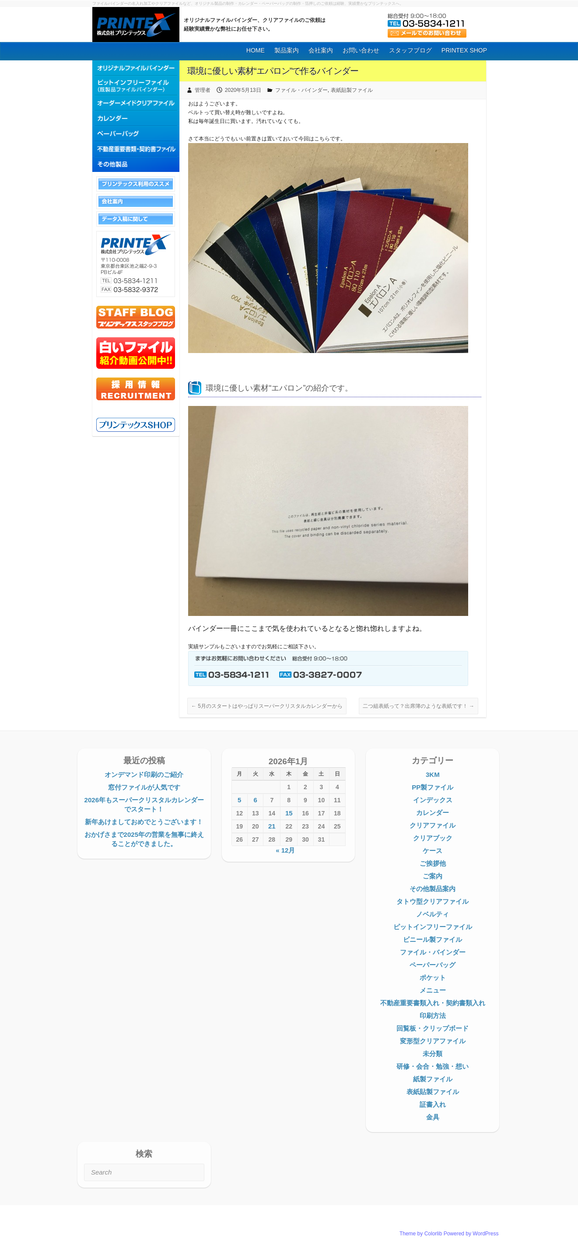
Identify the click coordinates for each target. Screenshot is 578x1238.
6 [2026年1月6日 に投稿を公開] (255, 800)
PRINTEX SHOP (464, 50)
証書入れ (433, 1104)
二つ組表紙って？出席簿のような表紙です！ (418, 706)
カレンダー (432, 812)
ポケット (433, 977)
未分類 (432, 1053)
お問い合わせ (361, 50)
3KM (433, 774)
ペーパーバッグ (432, 965)
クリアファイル (432, 825)
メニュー (433, 990)
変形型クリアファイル (433, 1041)
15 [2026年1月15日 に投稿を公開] (289, 813)
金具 (432, 1117)
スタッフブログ (410, 50)
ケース (432, 850)
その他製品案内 (432, 888)
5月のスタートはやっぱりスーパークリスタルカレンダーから (267, 706)
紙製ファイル (432, 1079)
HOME (255, 50)
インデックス (432, 800)
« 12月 (285, 850)
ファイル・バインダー (301, 90)
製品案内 (286, 50)
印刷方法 (433, 1015)
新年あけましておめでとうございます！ (144, 821)
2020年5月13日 (243, 90)
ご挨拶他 (433, 863)
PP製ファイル (432, 787)
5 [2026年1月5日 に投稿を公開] (239, 800)
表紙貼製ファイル (352, 90)
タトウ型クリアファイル (432, 901)
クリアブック (432, 838)
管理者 (202, 90)
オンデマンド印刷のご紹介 (144, 774)
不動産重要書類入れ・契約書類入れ (432, 1003)
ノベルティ (432, 914)
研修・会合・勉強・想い (432, 1066)
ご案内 (432, 876)
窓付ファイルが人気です (144, 787)
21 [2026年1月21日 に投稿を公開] (272, 826)
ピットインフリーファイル (432, 926)
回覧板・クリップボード (432, 1028)
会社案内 (320, 50)
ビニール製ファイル (432, 939)
